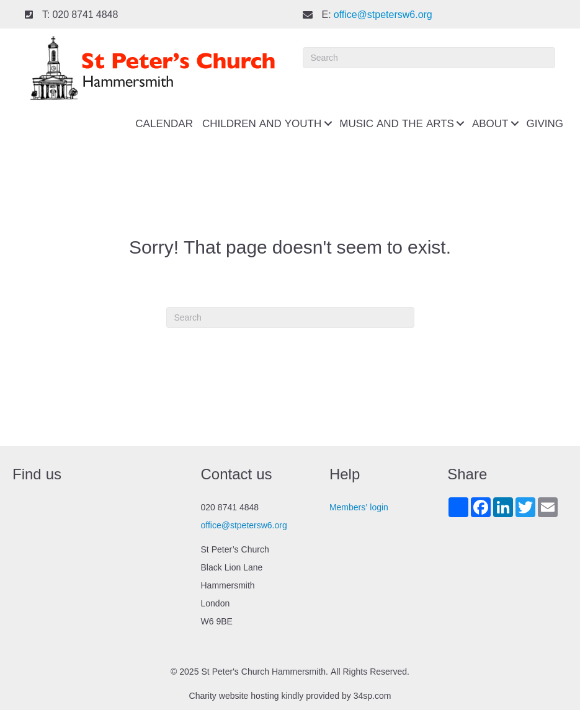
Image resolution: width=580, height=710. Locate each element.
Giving (544, 123)
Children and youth (261, 123)
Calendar (164, 123)
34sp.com (372, 696)
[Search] (429, 57)
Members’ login (358, 507)
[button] (327, 123)
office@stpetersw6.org (383, 14)
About (490, 123)
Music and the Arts (396, 123)
